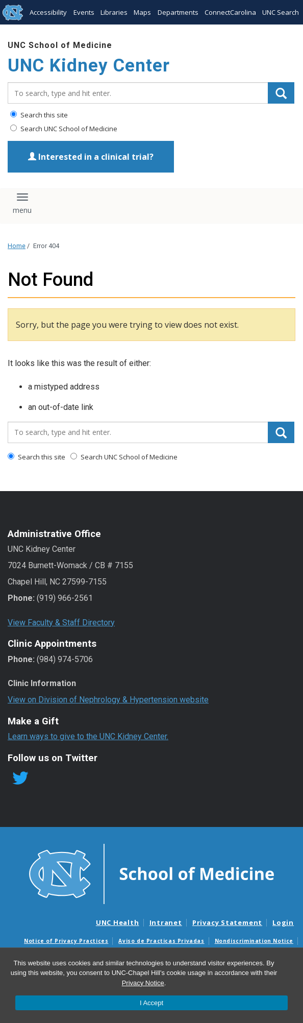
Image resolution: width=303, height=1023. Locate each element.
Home (17, 246)
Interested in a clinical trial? (91, 156)
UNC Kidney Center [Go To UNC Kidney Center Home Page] (89, 65)
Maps (142, 12)
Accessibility (48, 12)
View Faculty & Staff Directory (61, 622)
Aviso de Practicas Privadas (161, 940)
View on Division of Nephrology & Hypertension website (108, 699)
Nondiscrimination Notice (254, 940)
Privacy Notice (143, 983)
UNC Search (280, 12)
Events (83, 12)
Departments (178, 12)
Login (283, 922)
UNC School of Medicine (60, 45)
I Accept (151, 1003)
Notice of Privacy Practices (66, 940)
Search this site (39, 114)
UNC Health (117, 922)
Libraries (114, 12)
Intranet (165, 922)
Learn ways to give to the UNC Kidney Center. (88, 736)
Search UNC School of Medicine (63, 128)
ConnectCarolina (230, 12)
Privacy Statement (227, 922)
